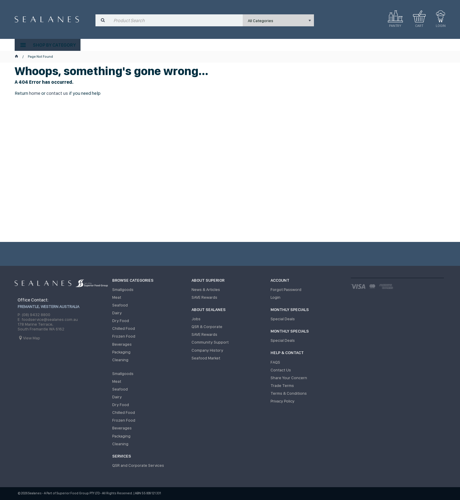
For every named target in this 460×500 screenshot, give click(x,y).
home (34, 93)
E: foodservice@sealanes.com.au (48, 319)
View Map (31, 338)
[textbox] (177, 20)
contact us (57, 93)
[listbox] (278, 20)
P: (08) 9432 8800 (34, 314)
